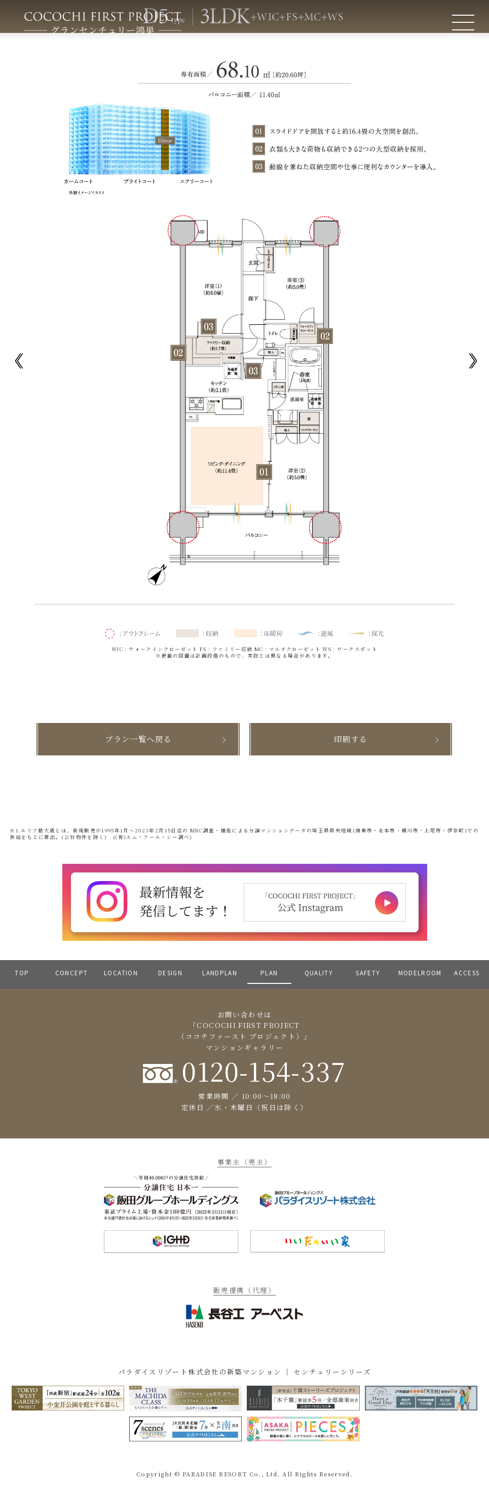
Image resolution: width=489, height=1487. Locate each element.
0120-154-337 (244, 1070)
